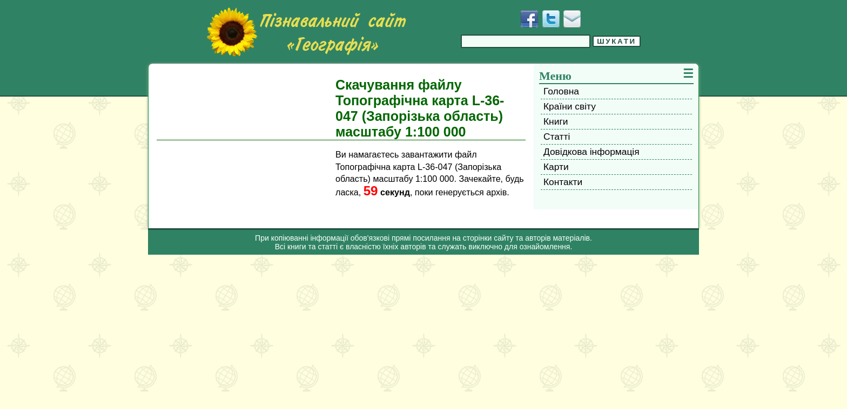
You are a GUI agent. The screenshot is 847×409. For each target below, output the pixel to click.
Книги (555, 121)
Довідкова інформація (591, 151)
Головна (561, 91)
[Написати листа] (572, 19)
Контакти (562, 181)
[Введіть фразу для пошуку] (525, 41)
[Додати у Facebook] (529, 19)
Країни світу (569, 106)
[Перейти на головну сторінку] (306, 32)
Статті (556, 136)
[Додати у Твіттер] (551, 19)
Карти (556, 166)
